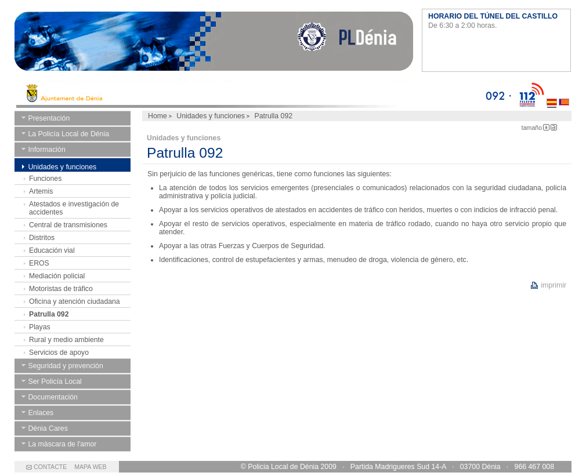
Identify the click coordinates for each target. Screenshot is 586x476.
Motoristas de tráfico (61, 289)
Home (157, 116)
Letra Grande (554, 127)
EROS (39, 263)
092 (498, 94)
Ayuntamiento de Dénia (214, 43)
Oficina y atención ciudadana (74, 301)
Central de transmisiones (68, 225)
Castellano (552, 94)
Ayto (249, 94)
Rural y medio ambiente (66, 340)
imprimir (553, 285)
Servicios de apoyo (59, 352)
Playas (39, 327)
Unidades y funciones (210, 116)
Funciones (45, 179)
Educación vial (52, 250)
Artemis (41, 191)
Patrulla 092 (48, 314)
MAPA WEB (90, 466)
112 (529, 94)
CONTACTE (50, 466)
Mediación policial (57, 276)
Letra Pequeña (546, 127)
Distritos (42, 238)
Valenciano (564, 94)
